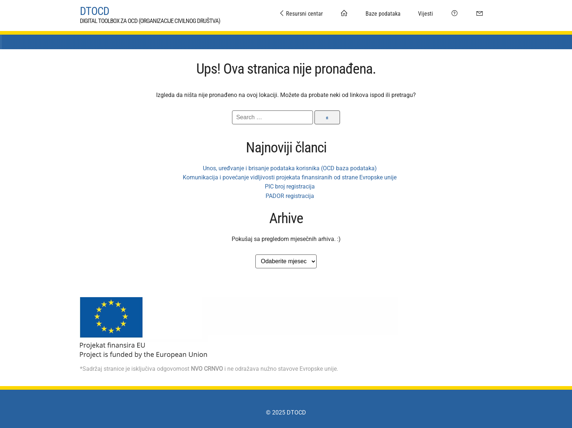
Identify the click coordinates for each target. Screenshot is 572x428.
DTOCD (94, 9)
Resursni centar (300, 13)
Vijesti (425, 13)
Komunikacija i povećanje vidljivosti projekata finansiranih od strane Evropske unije (290, 173)
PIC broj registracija (290, 182)
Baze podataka (383, 13)
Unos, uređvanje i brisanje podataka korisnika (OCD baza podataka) (290, 164)
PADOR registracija (290, 191)
